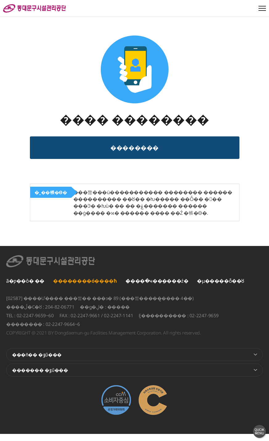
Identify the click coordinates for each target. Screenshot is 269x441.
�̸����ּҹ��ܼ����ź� (156, 288)
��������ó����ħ (85, 288)
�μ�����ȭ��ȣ (220, 288)
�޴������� (134, 153)
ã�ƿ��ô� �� (25, 288)
